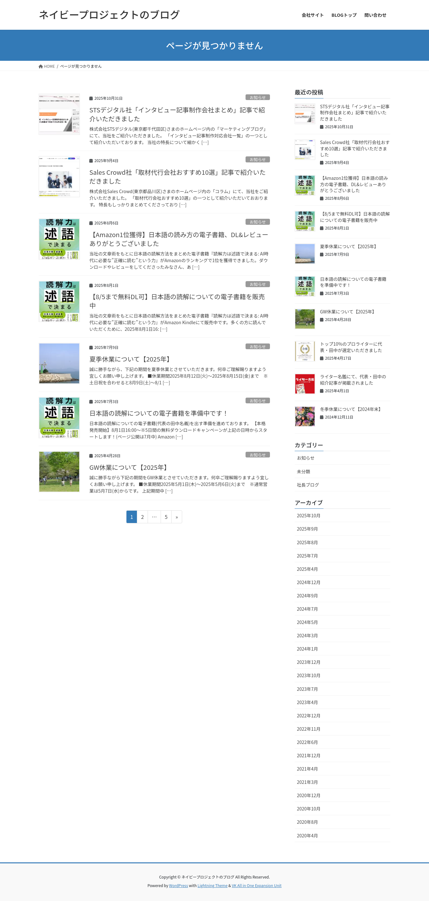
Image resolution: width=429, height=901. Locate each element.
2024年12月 (309, 582)
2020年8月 (307, 822)
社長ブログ (308, 485)
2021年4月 (307, 769)
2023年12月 (309, 662)
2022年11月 (309, 729)
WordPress (178, 885)
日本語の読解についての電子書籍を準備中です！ (158, 413)
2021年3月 (307, 782)
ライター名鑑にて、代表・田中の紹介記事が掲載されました (353, 379)
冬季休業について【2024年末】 (351, 409)
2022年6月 (307, 742)
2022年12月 (309, 715)
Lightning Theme (212, 885)
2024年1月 (307, 649)
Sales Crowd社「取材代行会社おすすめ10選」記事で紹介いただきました (177, 176)
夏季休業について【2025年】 (131, 358)
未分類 (303, 471)
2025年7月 (307, 555)
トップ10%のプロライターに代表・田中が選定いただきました (351, 347)
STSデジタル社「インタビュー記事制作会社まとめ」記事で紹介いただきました (177, 114)
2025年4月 (307, 569)
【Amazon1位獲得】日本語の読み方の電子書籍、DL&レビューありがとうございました (178, 239)
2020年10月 (309, 808)
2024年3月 (307, 635)
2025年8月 (307, 542)
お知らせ (258, 97)
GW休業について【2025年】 (129, 467)
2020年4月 (307, 835)
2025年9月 (307, 529)
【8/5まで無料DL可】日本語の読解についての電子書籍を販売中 (177, 301)
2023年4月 (307, 702)
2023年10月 (309, 675)
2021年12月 (309, 755)
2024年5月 (307, 622)
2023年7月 (307, 689)
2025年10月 (309, 515)
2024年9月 (307, 595)
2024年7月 (307, 609)
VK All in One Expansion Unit (257, 885)
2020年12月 (309, 795)
